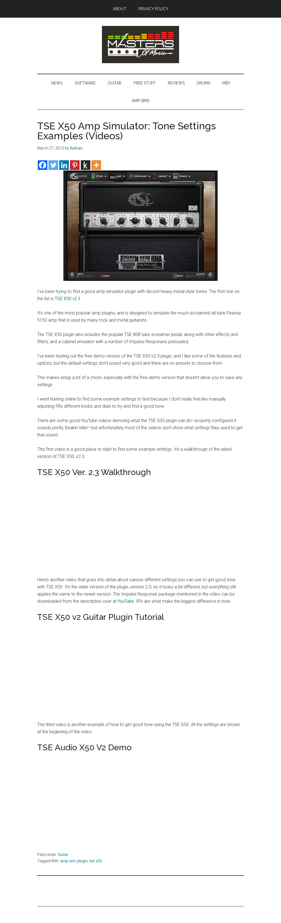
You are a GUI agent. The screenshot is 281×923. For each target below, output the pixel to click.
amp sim (67, 861)
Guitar (63, 854)
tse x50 (95, 861)
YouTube (126, 601)
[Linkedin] (64, 165)
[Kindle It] (85, 165)
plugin (82, 861)
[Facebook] (42, 165)
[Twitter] (53, 165)
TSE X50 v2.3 (67, 298)
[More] (96, 165)
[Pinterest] (75, 165)
